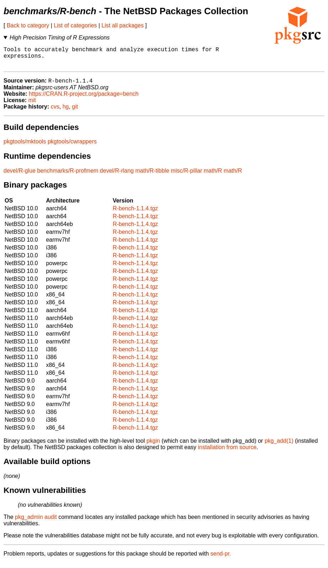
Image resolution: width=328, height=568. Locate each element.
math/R (213, 176)
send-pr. (220, 559)
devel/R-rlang (117, 176)
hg (65, 112)
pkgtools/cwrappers (72, 147)
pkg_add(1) (279, 446)
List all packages (122, 25)
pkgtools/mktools (25, 147)
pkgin (153, 446)
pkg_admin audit (36, 522)
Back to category (28, 25)
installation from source (227, 452)
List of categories (75, 25)
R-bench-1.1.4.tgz (135, 214)
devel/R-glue (20, 176)
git (75, 112)
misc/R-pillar (186, 176)
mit (32, 105)
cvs (55, 112)
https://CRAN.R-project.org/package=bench (84, 99)
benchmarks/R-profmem (67, 176)
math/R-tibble (152, 176)
